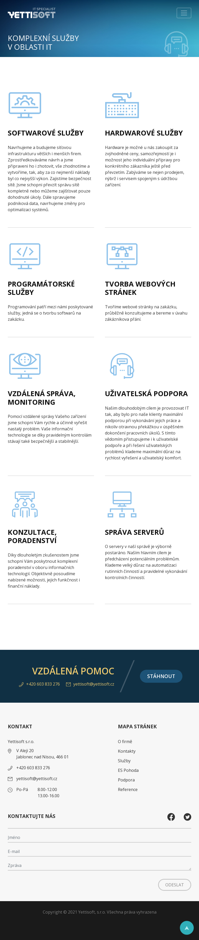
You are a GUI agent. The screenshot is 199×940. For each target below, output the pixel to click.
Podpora (126, 780)
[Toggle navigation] (184, 13)
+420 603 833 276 (39, 684)
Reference (128, 789)
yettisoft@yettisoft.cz (90, 684)
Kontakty (127, 751)
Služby (124, 761)
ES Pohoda (128, 770)
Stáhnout (161, 676)
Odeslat (174, 885)
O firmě (125, 741)
